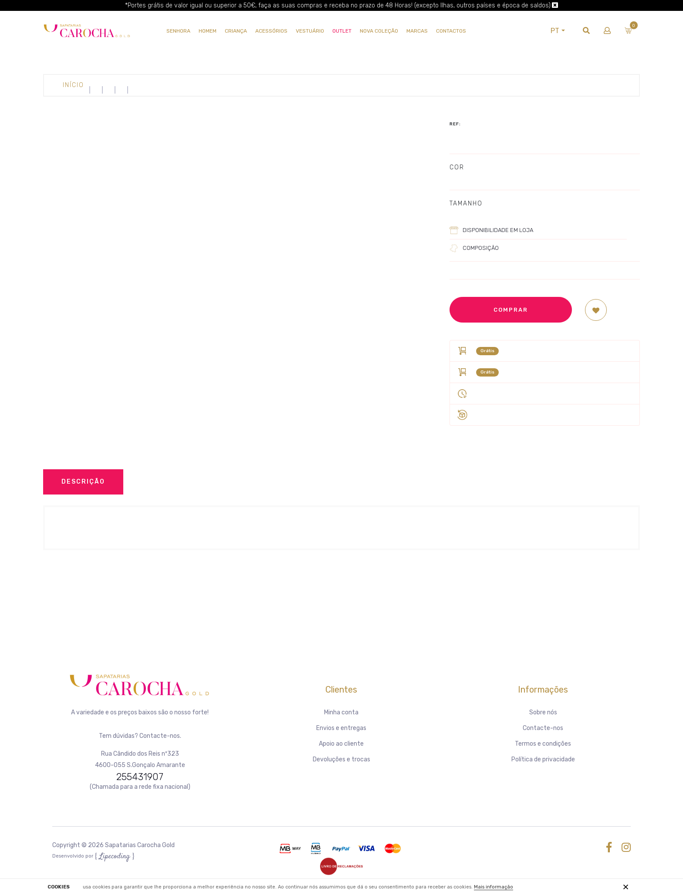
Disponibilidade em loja (498, 230)
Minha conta (341, 712)
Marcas (417, 31)
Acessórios (271, 31)
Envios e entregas (341, 728)
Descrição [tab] (83, 481)
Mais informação (493, 887)
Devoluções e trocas (341, 759)
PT (554, 31)
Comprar (511, 309)
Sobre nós (543, 712)
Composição (481, 248)
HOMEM (207, 31)
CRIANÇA (236, 31)
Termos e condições (543, 743)
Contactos (451, 31)
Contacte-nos (543, 728)
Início (73, 85)
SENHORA (178, 31)
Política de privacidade (543, 759)
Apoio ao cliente (341, 743)
